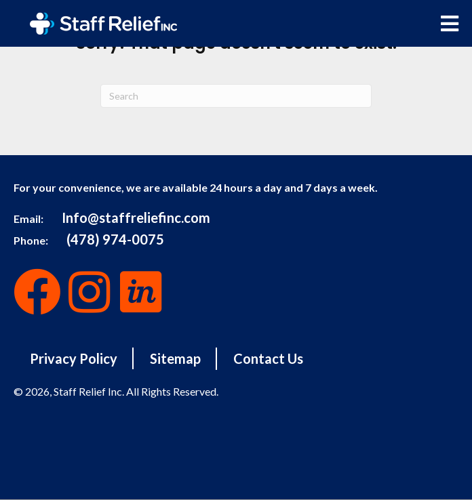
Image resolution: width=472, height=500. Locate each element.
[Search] (236, 96)
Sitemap (175, 358)
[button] (37, 292)
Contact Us (268, 358)
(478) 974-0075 (115, 239)
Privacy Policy (73, 358)
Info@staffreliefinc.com (136, 217)
